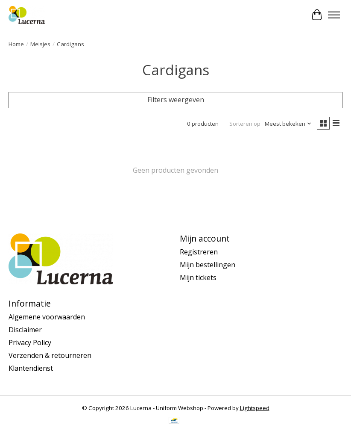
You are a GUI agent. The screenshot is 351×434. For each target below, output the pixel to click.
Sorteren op (244, 123)
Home (16, 44)
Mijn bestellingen (207, 264)
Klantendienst (31, 368)
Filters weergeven (175, 99)
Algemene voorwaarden (47, 317)
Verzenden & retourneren (50, 355)
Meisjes (40, 44)
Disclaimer (25, 329)
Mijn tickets (198, 277)
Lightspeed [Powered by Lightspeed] (254, 408)
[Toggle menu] (333, 15)
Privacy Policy (30, 342)
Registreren (199, 252)
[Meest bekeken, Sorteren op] (288, 123)
